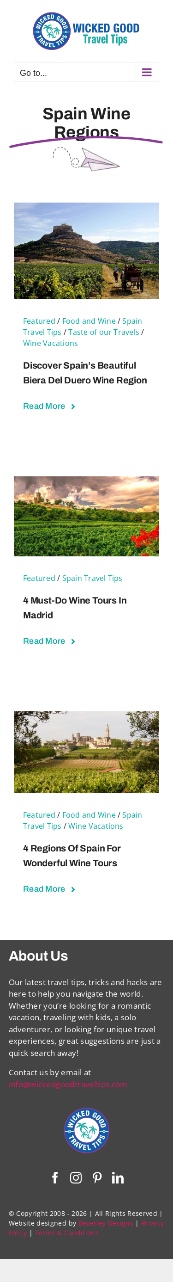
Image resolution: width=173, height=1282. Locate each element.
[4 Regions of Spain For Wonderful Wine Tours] (86, 717)
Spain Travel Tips (92, 578)
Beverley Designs (105, 1223)
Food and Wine (89, 321)
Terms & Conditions (67, 1232)
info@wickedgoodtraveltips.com (68, 1084)
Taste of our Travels (103, 332)
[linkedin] (118, 1177)
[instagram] (76, 1177)
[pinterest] (97, 1177)
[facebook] (55, 1177)
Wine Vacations (50, 343)
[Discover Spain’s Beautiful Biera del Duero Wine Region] (86, 208)
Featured (39, 321)
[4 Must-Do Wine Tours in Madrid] (86, 482)
